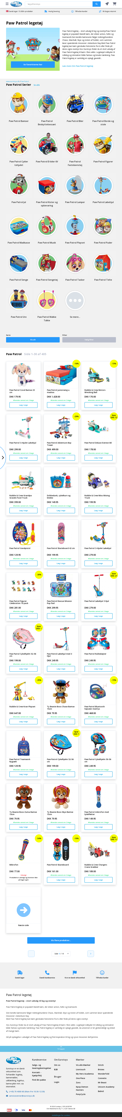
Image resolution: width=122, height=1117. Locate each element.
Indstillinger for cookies (61, 1115)
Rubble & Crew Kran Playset (22, 707)
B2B (56, 1069)
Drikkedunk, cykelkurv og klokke (58, 496)
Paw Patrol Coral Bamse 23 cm (22, 391)
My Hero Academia (85, 1073)
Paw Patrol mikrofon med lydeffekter (96, 813)
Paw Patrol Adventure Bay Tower (59, 444)
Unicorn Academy (106, 1087)
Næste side (23, 925)
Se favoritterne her (32, 64)
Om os (57, 1065)
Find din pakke (39, 1080)
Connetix (102, 1078)
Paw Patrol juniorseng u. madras (58, 391)
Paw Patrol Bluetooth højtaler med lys (94, 708)
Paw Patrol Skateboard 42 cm (61, 548)
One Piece (80, 1078)
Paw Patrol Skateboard (58, 865)
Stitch (101, 1065)
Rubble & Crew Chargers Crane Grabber (95, 866)
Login (56, 1082)
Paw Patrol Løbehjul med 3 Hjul (59, 655)
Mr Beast (102, 1082)
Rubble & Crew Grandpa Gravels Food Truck (20, 496)
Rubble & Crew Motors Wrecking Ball (94, 391)
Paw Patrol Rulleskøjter (95, 654)
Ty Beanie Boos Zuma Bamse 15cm (23, 813)
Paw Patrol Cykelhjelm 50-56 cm (97, 760)
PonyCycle (80, 1094)
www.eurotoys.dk (12, 81)
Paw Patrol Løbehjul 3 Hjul (96, 601)
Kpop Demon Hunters (82, 1088)
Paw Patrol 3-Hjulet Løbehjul (22, 443)
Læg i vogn (23, 405)
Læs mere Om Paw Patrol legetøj (77, 66)
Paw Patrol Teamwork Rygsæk (19, 760)
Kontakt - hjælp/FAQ (37, 1074)
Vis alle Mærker (83, 1065)
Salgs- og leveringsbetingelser (41, 1066)
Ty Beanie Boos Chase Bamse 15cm (60, 708)
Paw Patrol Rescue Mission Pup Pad (59, 602)
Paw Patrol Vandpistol (19, 548)
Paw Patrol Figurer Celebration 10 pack (18, 602)
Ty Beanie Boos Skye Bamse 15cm (60, 813)
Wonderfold (103, 1073)
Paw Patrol (25, 81)
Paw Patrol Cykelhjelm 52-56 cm (22, 655)
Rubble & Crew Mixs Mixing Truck (97, 496)
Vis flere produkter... (61, 940)
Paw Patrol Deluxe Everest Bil (98, 443)
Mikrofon (13, 865)
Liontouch (80, 1069)
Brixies (101, 1069)
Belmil (101, 1091)
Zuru (78, 1082)
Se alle (37, 85)
